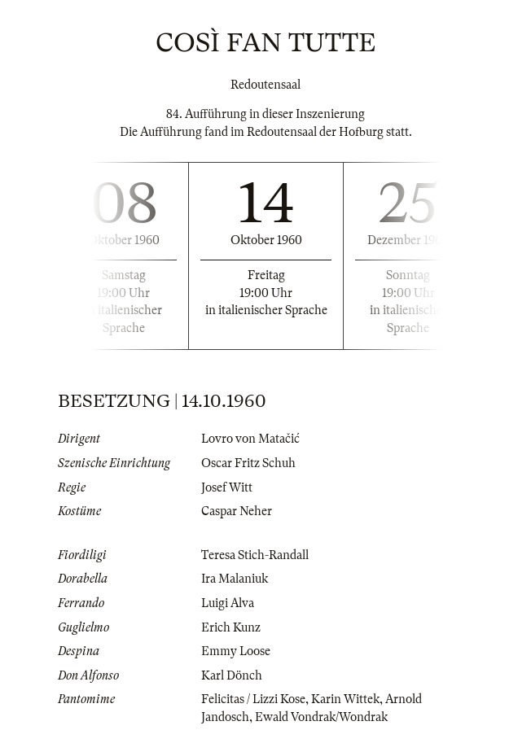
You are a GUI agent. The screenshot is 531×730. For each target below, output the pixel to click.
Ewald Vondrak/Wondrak (321, 716)
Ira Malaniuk (234, 578)
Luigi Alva (227, 603)
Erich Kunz (231, 627)
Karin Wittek (345, 699)
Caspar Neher (236, 511)
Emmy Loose (235, 651)
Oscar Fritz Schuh (248, 463)
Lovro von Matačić (250, 438)
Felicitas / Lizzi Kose (253, 699)
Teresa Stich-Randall (255, 555)
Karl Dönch (231, 675)
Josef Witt (226, 487)
